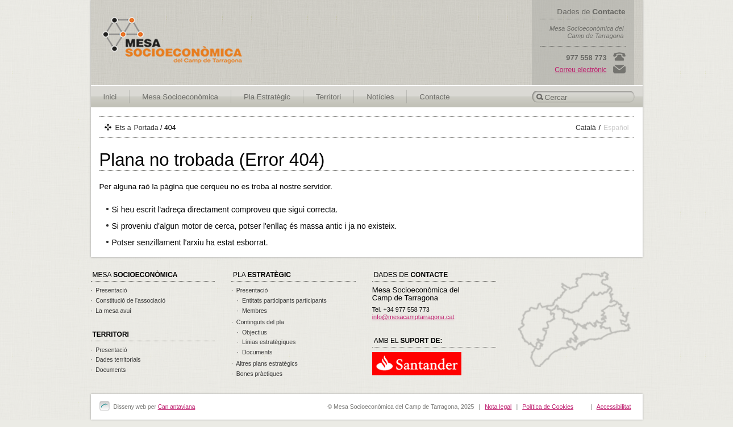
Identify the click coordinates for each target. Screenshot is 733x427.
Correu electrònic (580, 70)
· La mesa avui (111, 310)
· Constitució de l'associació (128, 300)
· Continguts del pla (257, 322)
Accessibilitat (614, 406)
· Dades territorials (116, 359)
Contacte (434, 97)
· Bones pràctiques (256, 373)
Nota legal (498, 406)
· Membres (252, 310)
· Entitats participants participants (282, 300)
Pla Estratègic (267, 97)
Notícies (380, 97)
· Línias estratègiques (266, 341)
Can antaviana (176, 407)
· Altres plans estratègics (264, 363)
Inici (110, 97)
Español (616, 128)
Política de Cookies (547, 406)
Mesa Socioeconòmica (180, 97)
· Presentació (109, 290)
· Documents (108, 369)
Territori (328, 97)
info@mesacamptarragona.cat (413, 316)
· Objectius (252, 332)
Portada (146, 128)
